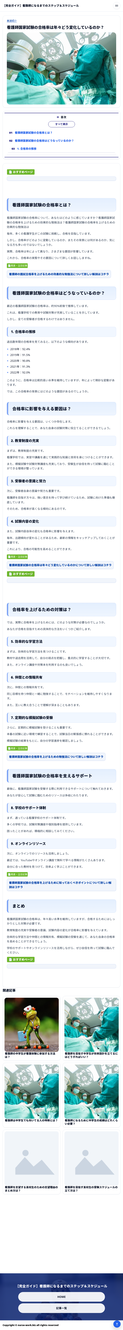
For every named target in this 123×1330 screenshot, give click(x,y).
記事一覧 (61, 1308)
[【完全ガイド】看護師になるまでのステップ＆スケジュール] (41, 5)
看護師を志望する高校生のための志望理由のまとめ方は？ (31, 1190)
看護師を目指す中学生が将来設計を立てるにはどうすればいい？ (91, 1056)
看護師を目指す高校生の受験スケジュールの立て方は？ (91, 1190)
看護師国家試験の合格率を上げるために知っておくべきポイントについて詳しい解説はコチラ (60, 885)
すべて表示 (61, 125)
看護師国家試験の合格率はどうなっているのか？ (44, 142)
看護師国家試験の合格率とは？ (34, 134)
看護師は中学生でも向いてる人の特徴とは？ (31, 1121)
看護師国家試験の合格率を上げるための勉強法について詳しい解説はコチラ (56, 757)
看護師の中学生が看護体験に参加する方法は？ (30, 1056)
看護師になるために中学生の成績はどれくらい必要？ (91, 1123)
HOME (61, 1297)
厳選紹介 (12, 20)
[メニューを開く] (116, 5)
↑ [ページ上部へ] (116, 1324)
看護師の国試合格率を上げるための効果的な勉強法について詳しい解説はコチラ (59, 274)
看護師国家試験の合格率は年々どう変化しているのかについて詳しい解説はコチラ (60, 566)
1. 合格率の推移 (27, 150)
